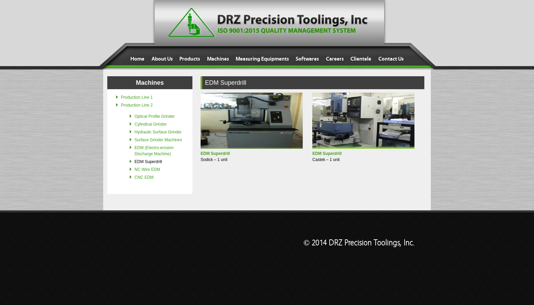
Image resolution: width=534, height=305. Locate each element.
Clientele (360, 59)
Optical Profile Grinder (155, 116)
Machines (218, 59)
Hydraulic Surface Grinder (158, 132)
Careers (335, 59)
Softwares (307, 59)
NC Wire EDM (147, 169)
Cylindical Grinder (151, 124)
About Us (162, 59)
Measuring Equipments (262, 59)
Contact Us (391, 59)
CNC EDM (144, 177)
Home (137, 59)
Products (189, 59)
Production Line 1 (137, 97)
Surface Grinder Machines (158, 140)
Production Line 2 (137, 105)
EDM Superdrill (148, 161)
